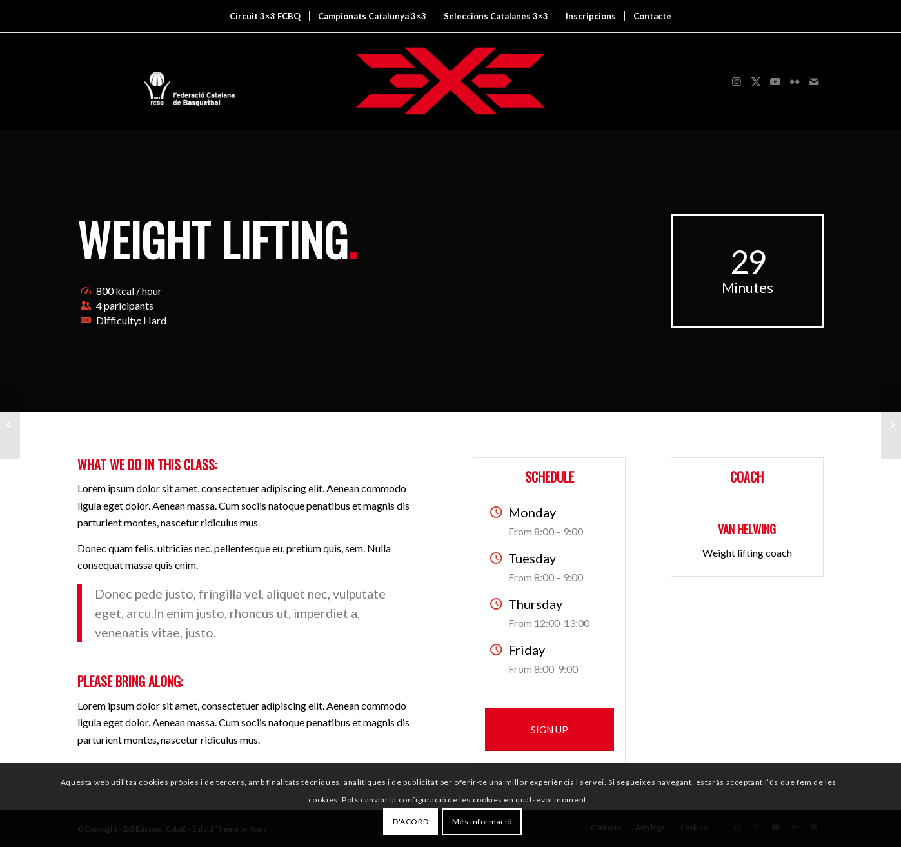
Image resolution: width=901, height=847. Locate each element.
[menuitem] (265, 16)
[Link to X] (756, 81)
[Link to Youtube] (775, 81)
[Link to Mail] (814, 81)
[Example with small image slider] (10, 423)
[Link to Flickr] (794, 81)
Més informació (482, 821)
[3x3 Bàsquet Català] (450, 81)
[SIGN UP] (549, 729)
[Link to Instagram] (736, 81)
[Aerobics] (891, 423)
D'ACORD (410, 821)
